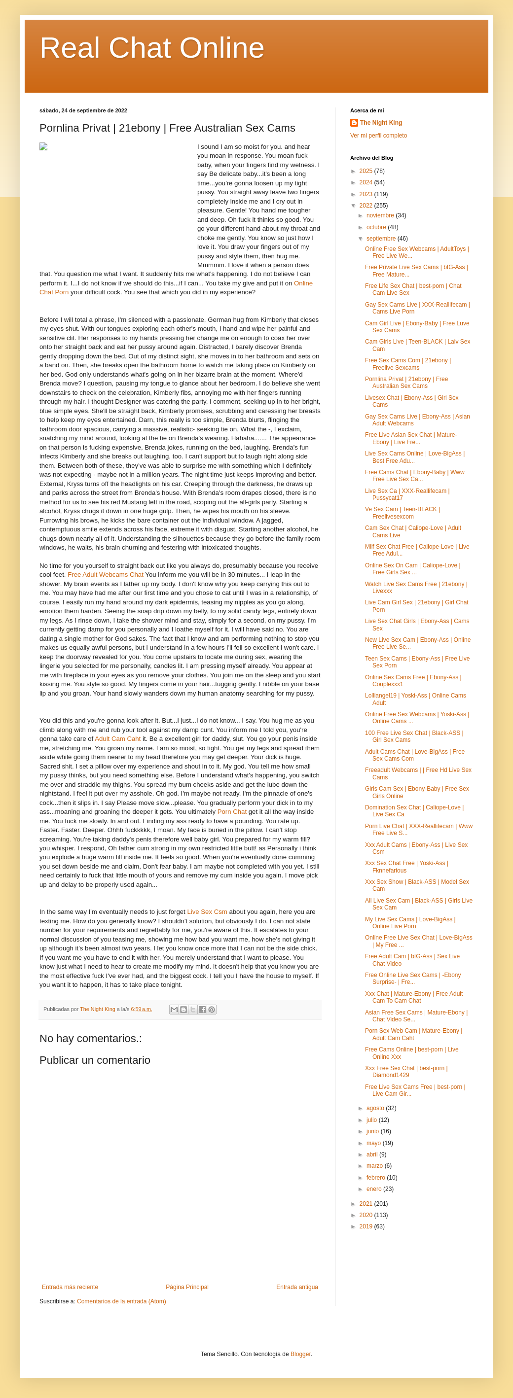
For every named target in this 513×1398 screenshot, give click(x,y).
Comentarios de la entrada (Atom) (121, 1301)
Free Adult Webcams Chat (106, 574)
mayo (374, 1143)
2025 (367, 171)
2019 (367, 1226)
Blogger (301, 1354)
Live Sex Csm (207, 911)
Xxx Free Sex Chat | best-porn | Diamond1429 (406, 1072)
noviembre (381, 215)
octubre (377, 227)
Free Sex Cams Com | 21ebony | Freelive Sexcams (408, 364)
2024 (367, 182)
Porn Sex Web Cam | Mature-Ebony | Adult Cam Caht (413, 1034)
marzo (375, 1165)
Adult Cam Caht (118, 738)
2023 (367, 194)
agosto (376, 1108)
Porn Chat (232, 811)
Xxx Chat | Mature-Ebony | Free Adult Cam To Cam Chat (414, 997)
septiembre (382, 238)
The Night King (381, 122)
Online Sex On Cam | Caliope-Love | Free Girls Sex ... (413, 569)
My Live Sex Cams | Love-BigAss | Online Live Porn (410, 923)
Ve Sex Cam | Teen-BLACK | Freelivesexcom (402, 513)
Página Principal (187, 1287)
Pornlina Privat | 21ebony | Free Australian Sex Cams (406, 382)
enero (374, 1189)
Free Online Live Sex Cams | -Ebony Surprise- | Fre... (413, 978)
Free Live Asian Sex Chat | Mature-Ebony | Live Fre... (411, 438)
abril (372, 1154)
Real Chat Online (152, 47)
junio (373, 1131)
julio (372, 1120)
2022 (367, 205)
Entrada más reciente (70, 1287)
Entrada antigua (297, 1287)
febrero (376, 1177)
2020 (367, 1215)
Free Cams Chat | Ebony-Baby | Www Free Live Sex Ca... (415, 476)
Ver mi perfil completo (378, 135)
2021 (367, 1203)
